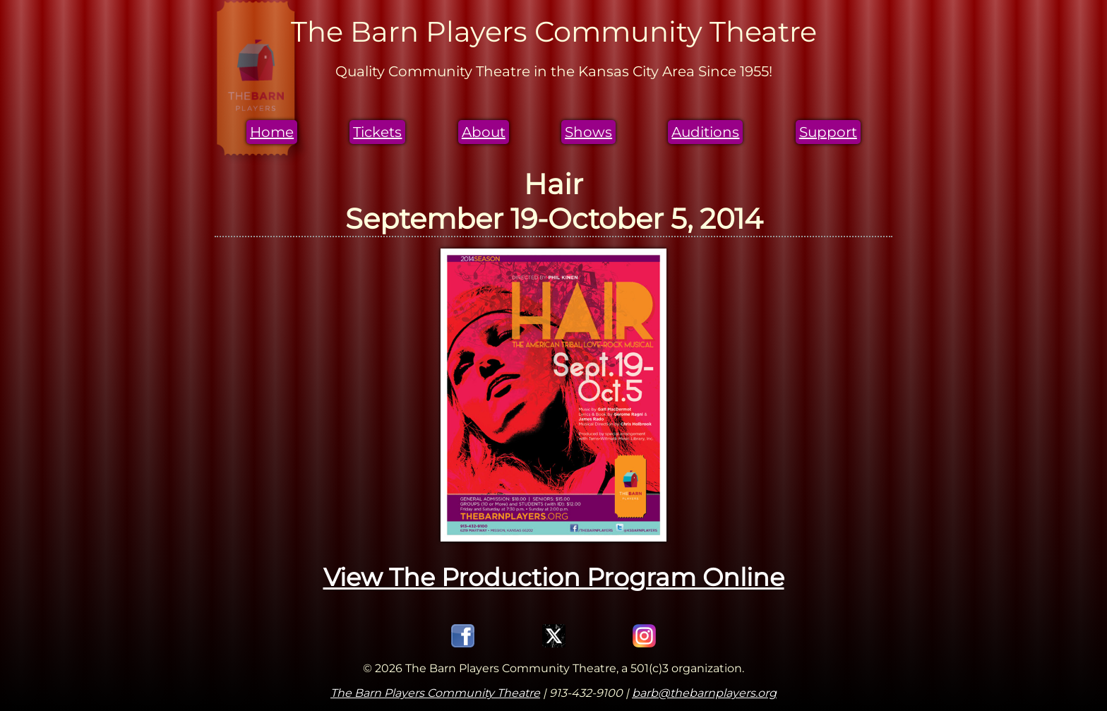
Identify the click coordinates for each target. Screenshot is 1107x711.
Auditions (705, 132)
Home (272, 132)
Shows (588, 132)
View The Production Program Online (553, 577)
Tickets (377, 132)
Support (828, 132)
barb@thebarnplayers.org (704, 693)
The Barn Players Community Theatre (435, 693)
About (483, 132)
